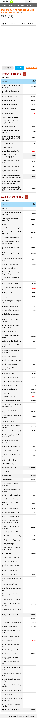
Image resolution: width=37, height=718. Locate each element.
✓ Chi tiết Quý (7, 68)
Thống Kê (4, 5)
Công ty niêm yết (14, 5)
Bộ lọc (32, 5)
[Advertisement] (18, 46)
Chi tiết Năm (19, 68)
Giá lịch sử (21, 24)
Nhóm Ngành (24, 5)
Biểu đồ (13, 24)
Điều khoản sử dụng (29, 716)
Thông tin (30, 24)
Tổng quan (4, 24)
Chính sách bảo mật (15, 716)
